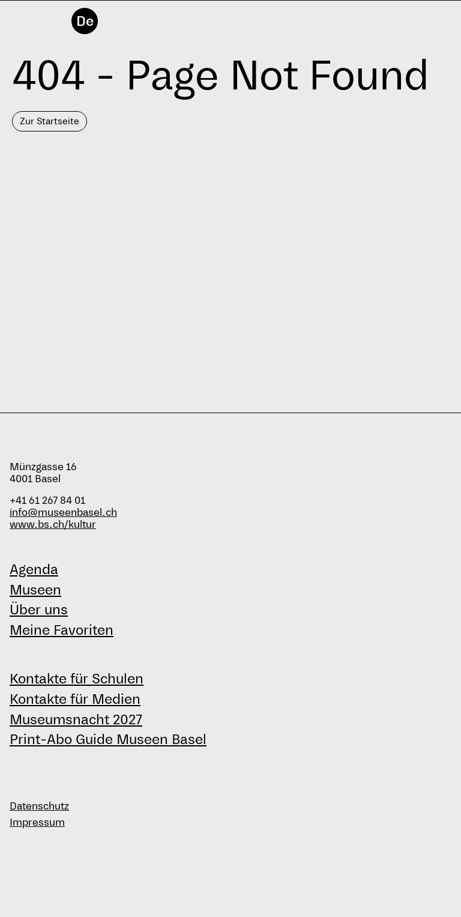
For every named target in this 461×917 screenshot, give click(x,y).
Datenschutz (39, 806)
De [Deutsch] (85, 21)
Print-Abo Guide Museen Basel (108, 739)
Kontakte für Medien (75, 699)
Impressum (37, 822)
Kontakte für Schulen (76, 678)
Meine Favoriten (61, 630)
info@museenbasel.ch (63, 512)
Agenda (34, 569)
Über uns (39, 609)
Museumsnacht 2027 (76, 719)
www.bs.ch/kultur (53, 524)
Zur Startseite (49, 121)
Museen (35, 589)
